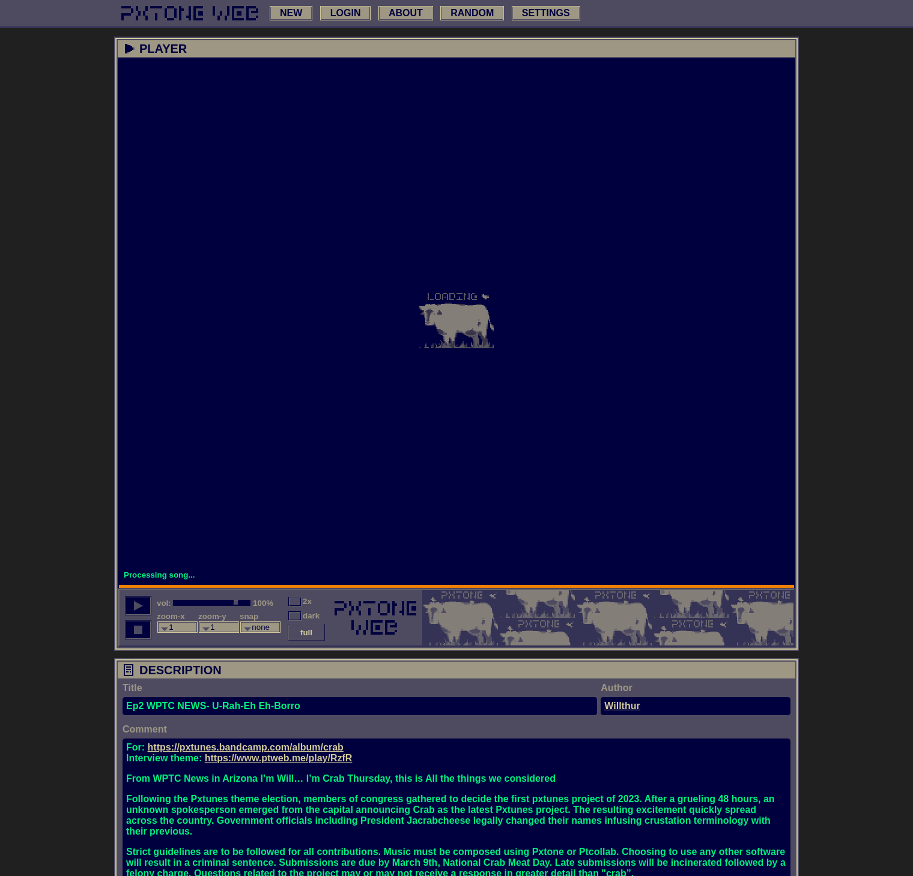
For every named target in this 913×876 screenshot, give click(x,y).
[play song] (138, 606)
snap (249, 616)
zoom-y (212, 616)
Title (132, 688)
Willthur (622, 706)
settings (546, 13)
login (345, 13)
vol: (164, 603)
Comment (145, 729)
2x (307, 601)
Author (616, 688)
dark (311, 615)
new (291, 13)
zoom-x (171, 616)
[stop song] (138, 630)
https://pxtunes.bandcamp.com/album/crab (246, 747)
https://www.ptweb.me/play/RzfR (279, 758)
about (406, 13)
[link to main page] (189, 13)
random (472, 13)
